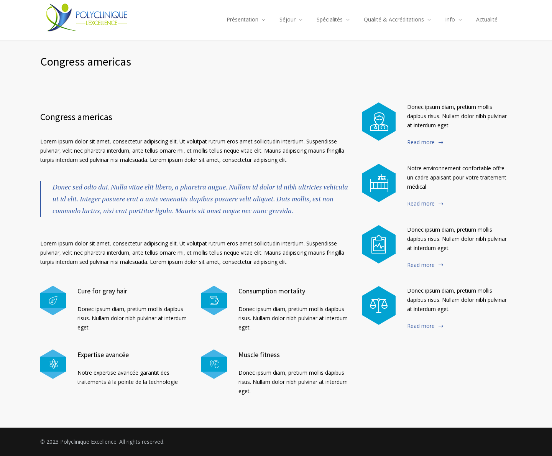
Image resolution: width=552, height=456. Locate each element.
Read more (421, 142)
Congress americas (76, 117)
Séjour (287, 19)
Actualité (487, 19)
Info (450, 19)
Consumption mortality (271, 290)
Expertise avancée (103, 354)
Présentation (242, 19)
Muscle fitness (259, 354)
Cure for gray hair (102, 290)
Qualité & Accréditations (394, 19)
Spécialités (330, 19)
